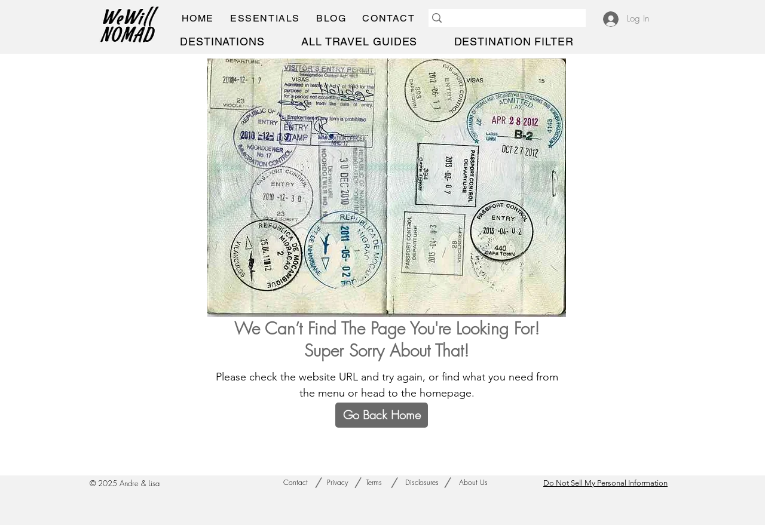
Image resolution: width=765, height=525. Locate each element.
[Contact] (295, 482)
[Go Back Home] (381, 415)
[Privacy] (338, 482)
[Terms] (374, 482)
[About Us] (473, 482)
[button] (265, 18)
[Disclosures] (421, 482)
